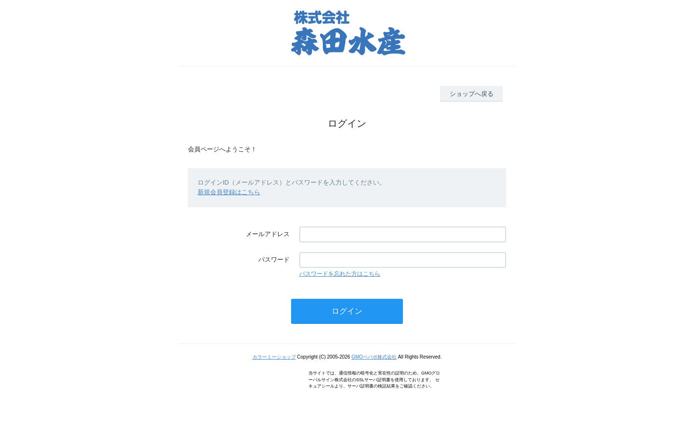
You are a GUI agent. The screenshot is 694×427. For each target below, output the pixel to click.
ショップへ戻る (472, 93)
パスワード (274, 259)
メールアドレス (268, 234)
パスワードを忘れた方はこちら (339, 273)
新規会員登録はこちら (229, 192)
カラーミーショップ (274, 357)
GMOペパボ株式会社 (374, 357)
